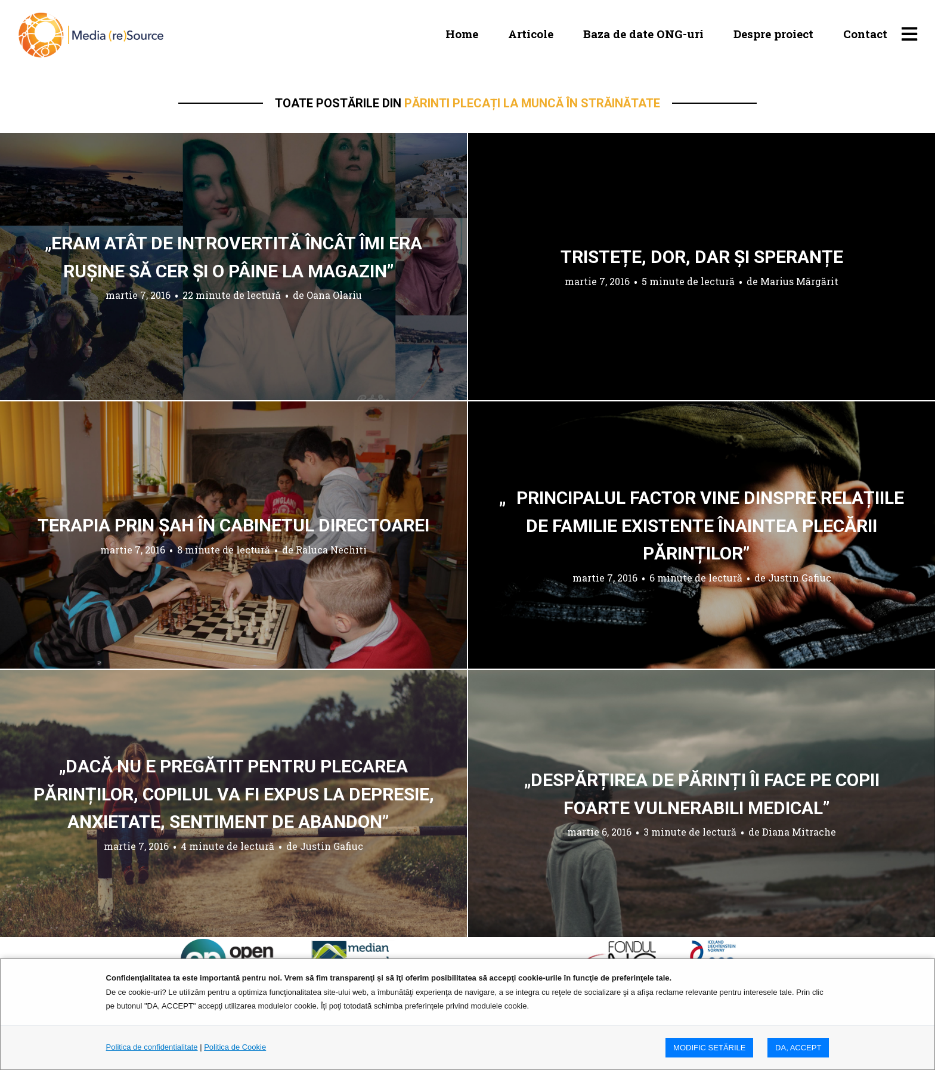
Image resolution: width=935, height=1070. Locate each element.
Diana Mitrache (799, 831)
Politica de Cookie (235, 1047)
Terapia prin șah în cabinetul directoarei (233, 525)
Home (461, 33)
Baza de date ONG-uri (643, 33)
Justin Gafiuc (799, 577)
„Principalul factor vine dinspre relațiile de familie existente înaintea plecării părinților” (701, 525)
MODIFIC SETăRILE (709, 1047)
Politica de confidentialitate (152, 1047)
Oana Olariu (334, 295)
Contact (865, 33)
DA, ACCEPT (798, 1047)
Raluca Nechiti (331, 549)
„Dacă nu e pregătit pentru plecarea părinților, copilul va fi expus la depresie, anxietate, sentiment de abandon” (233, 794)
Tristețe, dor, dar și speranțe (702, 256)
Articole (530, 33)
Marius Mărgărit (799, 281)
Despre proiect (773, 33)
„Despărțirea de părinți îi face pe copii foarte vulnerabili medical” (702, 793)
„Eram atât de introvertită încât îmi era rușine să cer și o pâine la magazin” (233, 257)
